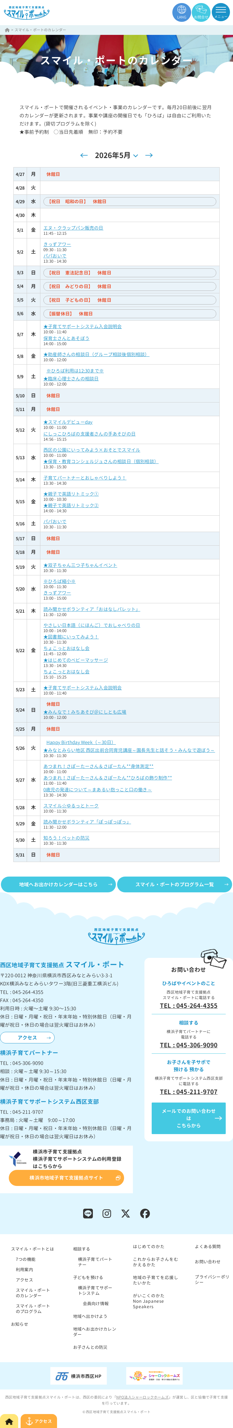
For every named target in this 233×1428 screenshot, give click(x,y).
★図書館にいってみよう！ (71, 637)
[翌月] (149, 155)
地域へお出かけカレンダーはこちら (58, 884)
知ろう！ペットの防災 (66, 838)
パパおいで (54, 256)
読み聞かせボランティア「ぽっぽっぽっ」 (87, 822)
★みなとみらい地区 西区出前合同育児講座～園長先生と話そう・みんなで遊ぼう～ (129, 750)
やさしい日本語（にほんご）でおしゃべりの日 (91, 625)
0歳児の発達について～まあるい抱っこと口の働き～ (97, 789)
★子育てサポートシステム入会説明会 (82, 326)
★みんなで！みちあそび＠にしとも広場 (85, 712)
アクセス (27, 1037)
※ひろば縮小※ (59, 581)
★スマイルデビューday (68, 422)
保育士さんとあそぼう (66, 338)
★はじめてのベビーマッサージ (75, 660)
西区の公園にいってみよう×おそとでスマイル (91, 450)
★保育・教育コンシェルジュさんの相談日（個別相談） (101, 461)
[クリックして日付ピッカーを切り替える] (116, 155)
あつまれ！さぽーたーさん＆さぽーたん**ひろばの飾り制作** (107, 778)
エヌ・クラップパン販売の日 (73, 228)
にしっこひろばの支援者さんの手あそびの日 (89, 434)
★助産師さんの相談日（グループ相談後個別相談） (96, 354)
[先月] (84, 155)
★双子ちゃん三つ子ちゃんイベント (80, 565)
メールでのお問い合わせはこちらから (189, 1118)
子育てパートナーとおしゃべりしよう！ (85, 478)
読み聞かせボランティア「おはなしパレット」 (91, 609)
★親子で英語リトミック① (71, 494)
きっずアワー (57, 244)
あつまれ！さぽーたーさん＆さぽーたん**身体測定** (98, 766)
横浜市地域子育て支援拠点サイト (66, 1178)
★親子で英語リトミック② (71, 505)
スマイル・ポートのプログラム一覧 (174, 884)
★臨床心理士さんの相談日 (71, 379)
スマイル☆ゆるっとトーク (71, 806)
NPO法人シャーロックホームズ (142, 1397)
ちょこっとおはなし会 (66, 648)
